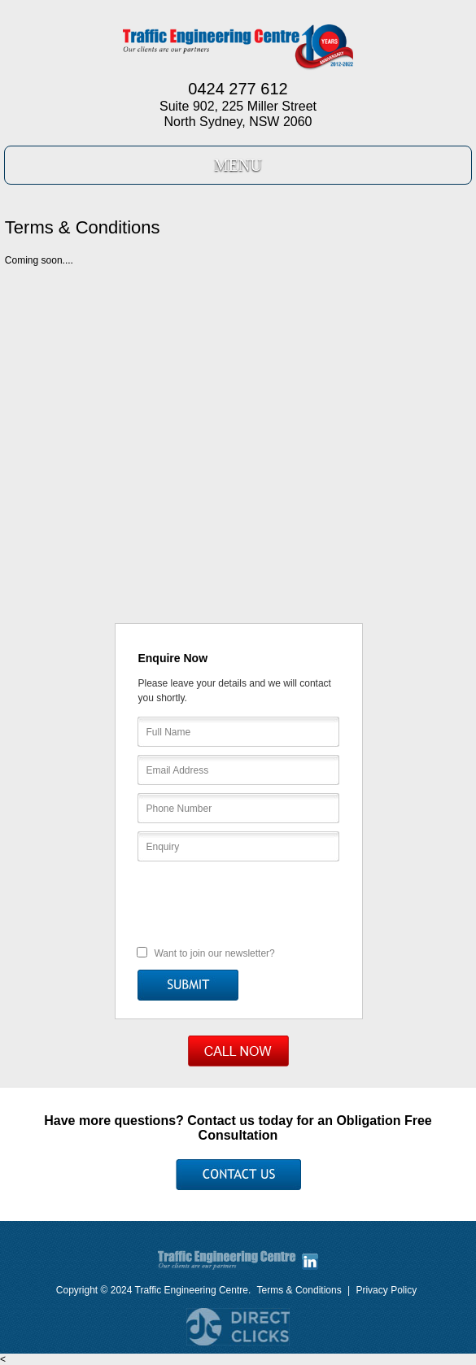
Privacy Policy (386, 1290)
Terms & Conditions (299, 1290)
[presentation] (239, 902)
